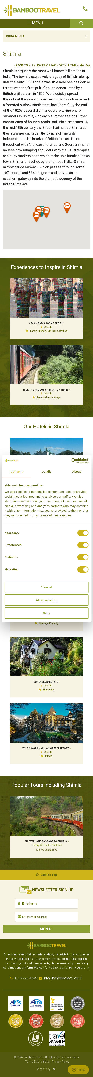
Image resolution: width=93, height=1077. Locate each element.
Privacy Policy (60, 1061)
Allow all (46, 587)
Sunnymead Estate (45, 682)
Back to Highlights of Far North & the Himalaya (53, 65)
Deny (46, 613)
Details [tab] (47, 471)
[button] (46, 213)
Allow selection (46, 600)
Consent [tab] (17, 471)
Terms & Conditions (37, 1061)
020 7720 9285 (25, 978)
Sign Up (46, 929)
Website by (46, 1069)
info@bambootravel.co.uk (62, 978)
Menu (37, 23)
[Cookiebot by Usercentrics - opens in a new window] (71, 460)
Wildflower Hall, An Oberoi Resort (45, 748)
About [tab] (76, 471)
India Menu (15, 36)
